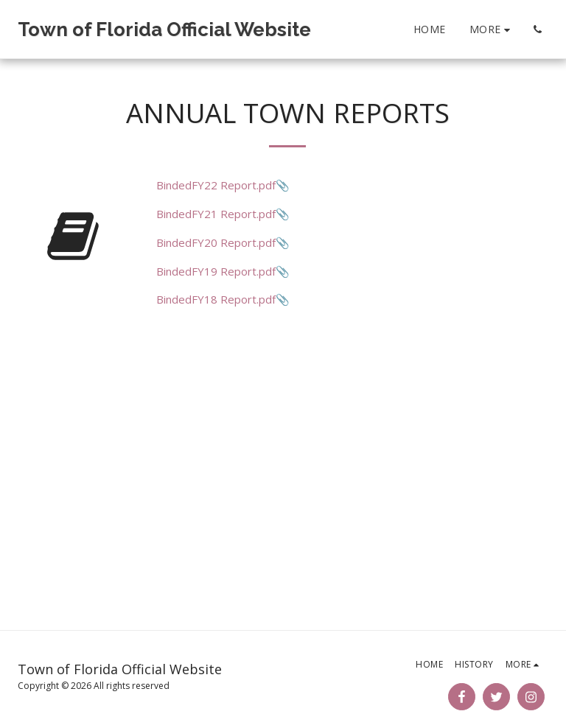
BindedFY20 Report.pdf (216, 242)
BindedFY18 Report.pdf (216, 299)
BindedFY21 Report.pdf (216, 213)
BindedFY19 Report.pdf (216, 271)
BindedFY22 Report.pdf (216, 185)
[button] (537, 29)
